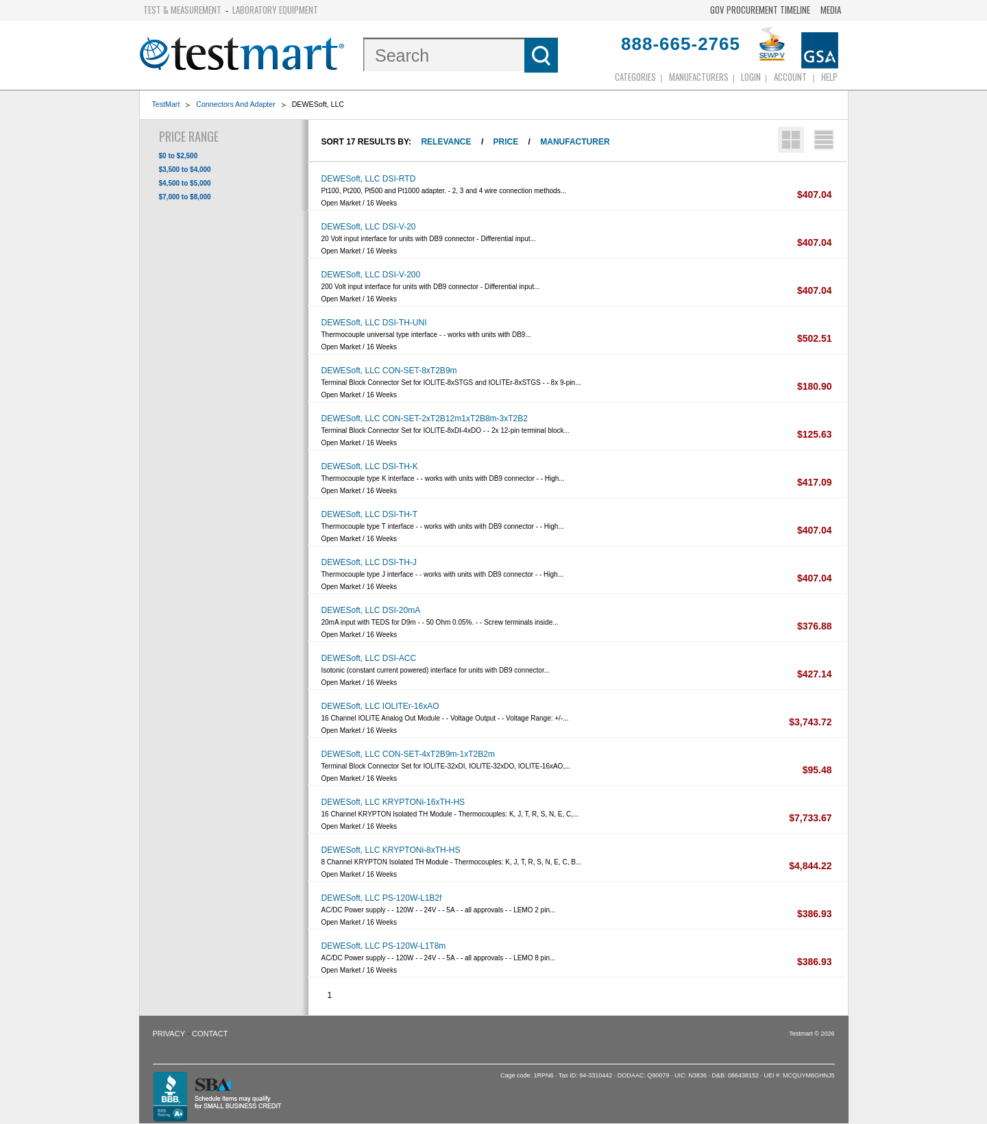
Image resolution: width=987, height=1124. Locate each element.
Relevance (446, 142)
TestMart (166, 104)
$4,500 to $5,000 (185, 183)
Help (829, 77)
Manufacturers (699, 77)
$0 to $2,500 (178, 156)
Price (506, 142)
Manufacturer (574, 142)
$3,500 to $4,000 (185, 169)
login (751, 77)
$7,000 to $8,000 (185, 197)
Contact (210, 1033)
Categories (635, 77)
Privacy (169, 1033)
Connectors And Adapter (236, 104)
